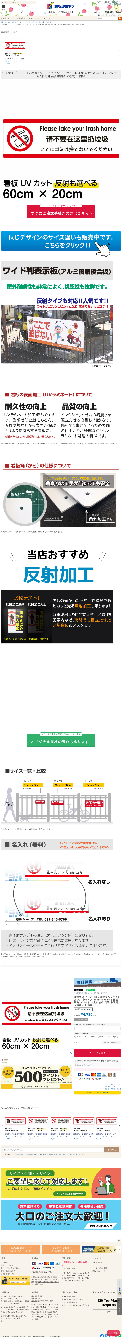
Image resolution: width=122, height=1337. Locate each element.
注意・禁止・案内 (28, 22)
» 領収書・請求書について (112, 1089)
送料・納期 (66, 1258)
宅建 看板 (43, 1154)
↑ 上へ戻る (113, 1333)
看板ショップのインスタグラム (104, 1292)
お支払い (35, 1258)
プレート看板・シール (15, 22)
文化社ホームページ (69, 1296)
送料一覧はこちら (68, 1268)
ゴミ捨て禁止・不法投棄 (43, 22)
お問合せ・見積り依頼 (114, 4)
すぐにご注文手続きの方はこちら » (62, 210)
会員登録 (107, 2)
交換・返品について (8, 1271)
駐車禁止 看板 (19, 1154)
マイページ (34, 18)
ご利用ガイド (117, 2)
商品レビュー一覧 (98, 1271)
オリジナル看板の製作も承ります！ (62, 739)
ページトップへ (119, 1240)
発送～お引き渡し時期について (12, 1268)
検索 (120, 18)
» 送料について (116, 1084)
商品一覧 (5, 18)
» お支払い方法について (113, 1086)
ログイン (99, 2)
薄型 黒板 (52, 1154)
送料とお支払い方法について (48, 1282)
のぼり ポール (62, 1154)
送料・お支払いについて (10, 1265)
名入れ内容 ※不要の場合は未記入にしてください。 (91, 1025)
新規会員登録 (97, 1262)
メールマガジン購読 (99, 1268)
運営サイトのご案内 (69, 1292)
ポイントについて (7, 1274)
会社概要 (35, 1292)
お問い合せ (20, 18)
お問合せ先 (5, 1292)
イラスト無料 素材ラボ (70, 1302)
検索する (112, 1150)
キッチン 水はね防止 (76, 1154)
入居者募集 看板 (32, 1154)
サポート (4, 1258)
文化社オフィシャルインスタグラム (75, 1299)
